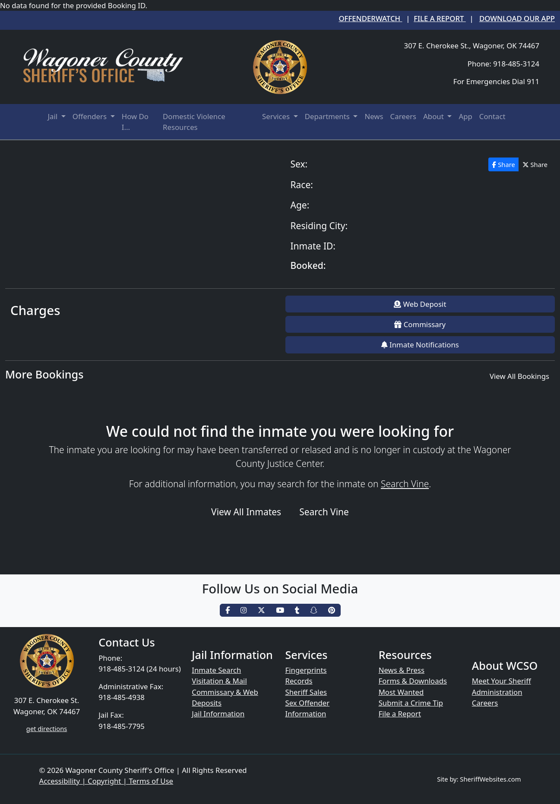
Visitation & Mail (219, 681)
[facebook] (227, 610)
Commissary (420, 324)
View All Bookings (519, 376)
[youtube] (280, 610)
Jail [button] (54, 116)
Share (503, 164)
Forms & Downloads (413, 681)
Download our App (517, 18)
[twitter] (261, 610)
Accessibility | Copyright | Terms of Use (106, 781)
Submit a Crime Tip (411, 703)
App (465, 116)
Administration (497, 692)
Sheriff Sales (306, 692)
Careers (403, 116)
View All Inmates (246, 512)
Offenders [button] (91, 116)
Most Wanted (401, 692)
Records (298, 681)
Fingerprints (305, 670)
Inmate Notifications (420, 345)
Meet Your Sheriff (501, 681)
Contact (492, 116)
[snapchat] (313, 610)
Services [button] (276, 116)
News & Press (401, 670)
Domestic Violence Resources (194, 121)
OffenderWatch (370, 18)
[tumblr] (297, 610)
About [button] (434, 116)
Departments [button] (328, 116)
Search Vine (405, 484)
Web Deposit (420, 304)
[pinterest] (332, 610)
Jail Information (218, 714)
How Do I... (135, 121)
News (373, 116)
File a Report (440, 18)
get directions (46, 728)
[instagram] (244, 610)
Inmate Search (216, 670)
